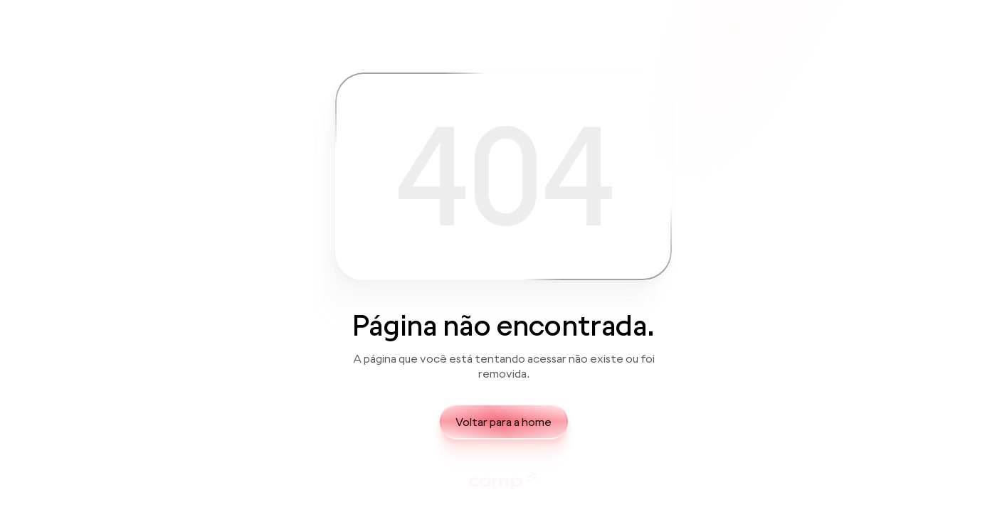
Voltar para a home (503, 421)
